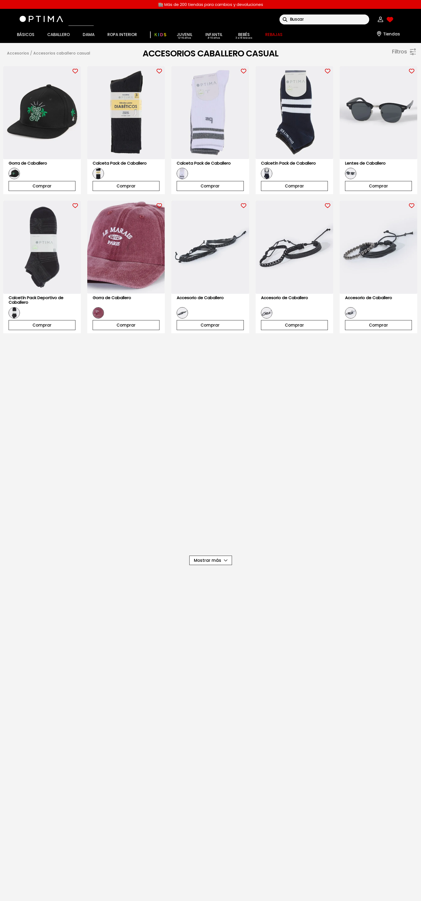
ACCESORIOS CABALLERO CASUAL (61, 53)
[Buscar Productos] (285, 19)
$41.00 (394, 194)
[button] (349, 70)
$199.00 (409, 194)
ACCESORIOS (18, 53)
